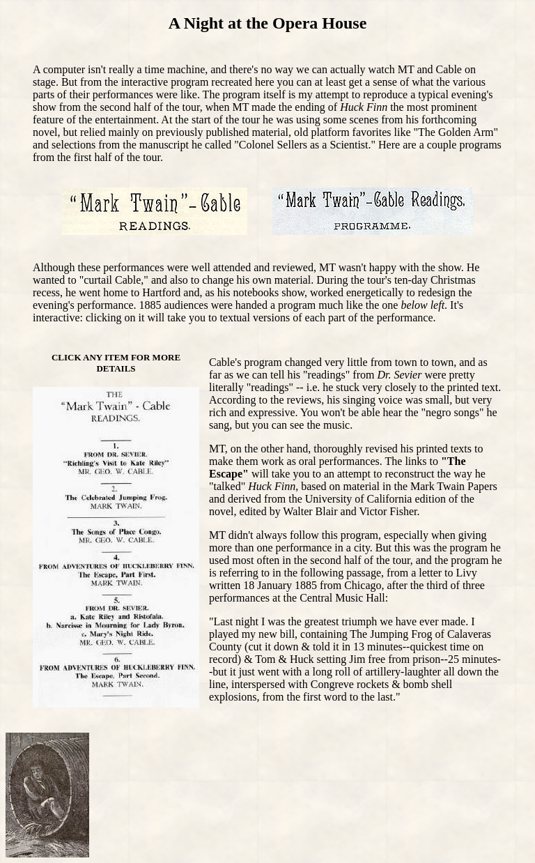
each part (325, 317)
